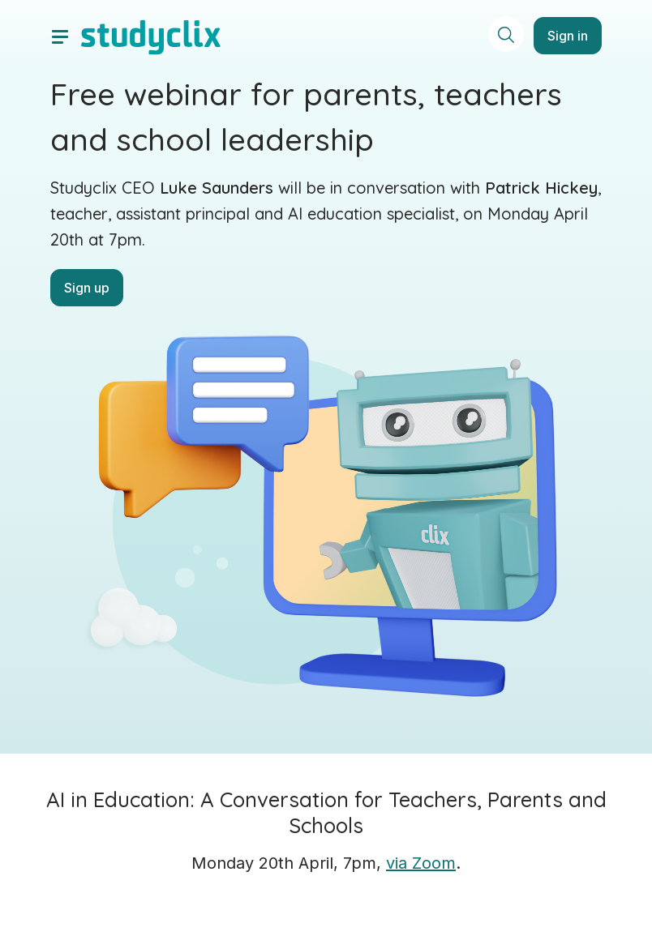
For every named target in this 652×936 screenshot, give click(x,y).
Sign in (567, 36)
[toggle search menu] (506, 34)
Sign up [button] (86, 288)
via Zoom (421, 863)
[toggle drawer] (60, 35)
